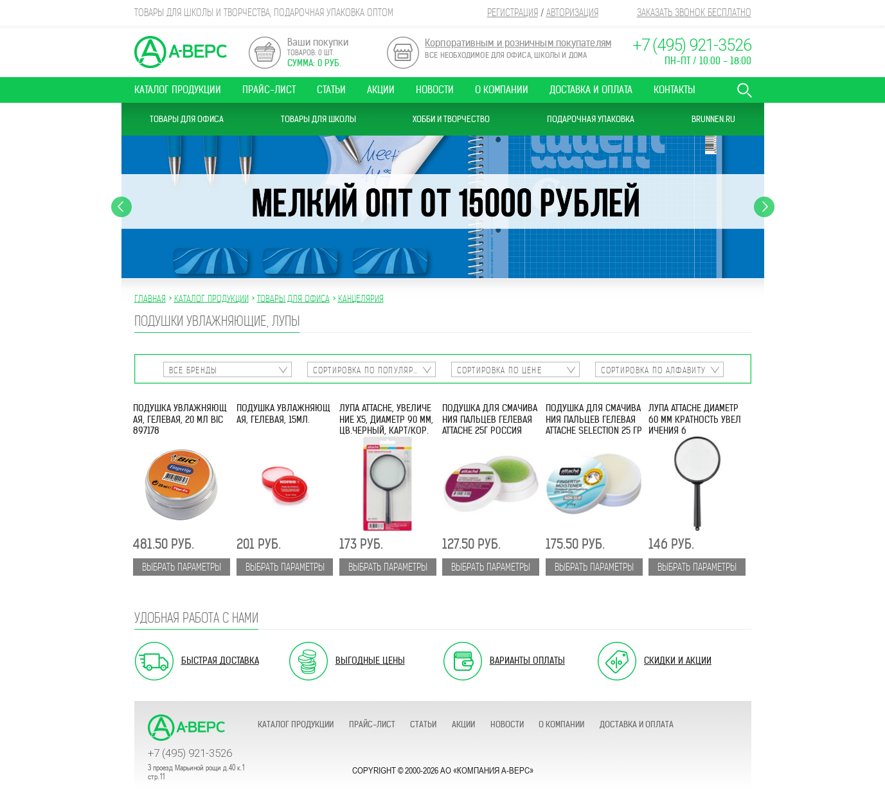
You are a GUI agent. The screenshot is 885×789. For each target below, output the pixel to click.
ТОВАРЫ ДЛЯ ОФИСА (293, 298)
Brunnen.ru (713, 119)
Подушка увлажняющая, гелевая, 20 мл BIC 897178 (180, 419)
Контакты (674, 90)
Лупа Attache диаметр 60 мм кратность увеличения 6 (694, 419)
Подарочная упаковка (590, 119)
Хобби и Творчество (451, 119)
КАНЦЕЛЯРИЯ (361, 298)
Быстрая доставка (220, 660)
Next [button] (764, 207)
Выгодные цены (370, 660)
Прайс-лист (269, 90)
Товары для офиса (187, 119)
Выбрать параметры (181, 567)
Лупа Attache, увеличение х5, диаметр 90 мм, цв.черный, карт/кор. (386, 419)
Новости (435, 90)
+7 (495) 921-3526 (691, 45)
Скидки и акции (677, 660)
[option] (442, 207)
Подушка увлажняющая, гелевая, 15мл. (283, 414)
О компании (501, 90)
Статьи (331, 90)
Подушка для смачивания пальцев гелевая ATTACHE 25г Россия (489, 419)
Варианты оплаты (527, 660)
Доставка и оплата (591, 90)
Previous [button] (121, 207)
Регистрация (512, 12)
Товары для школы (318, 119)
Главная (150, 298)
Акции (381, 90)
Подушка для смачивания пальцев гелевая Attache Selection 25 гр (594, 419)
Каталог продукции (177, 90)
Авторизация (572, 12)
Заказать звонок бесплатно (694, 12)
